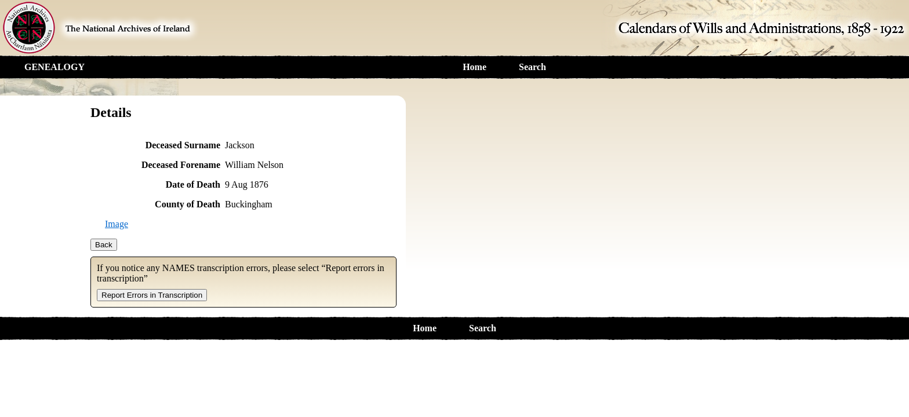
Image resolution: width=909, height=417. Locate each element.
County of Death (187, 204)
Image (116, 224)
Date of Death (193, 184)
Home (474, 67)
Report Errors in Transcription (151, 295)
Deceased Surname (183, 145)
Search (532, 67)
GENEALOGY (54, 67)
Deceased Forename (180, 165)
